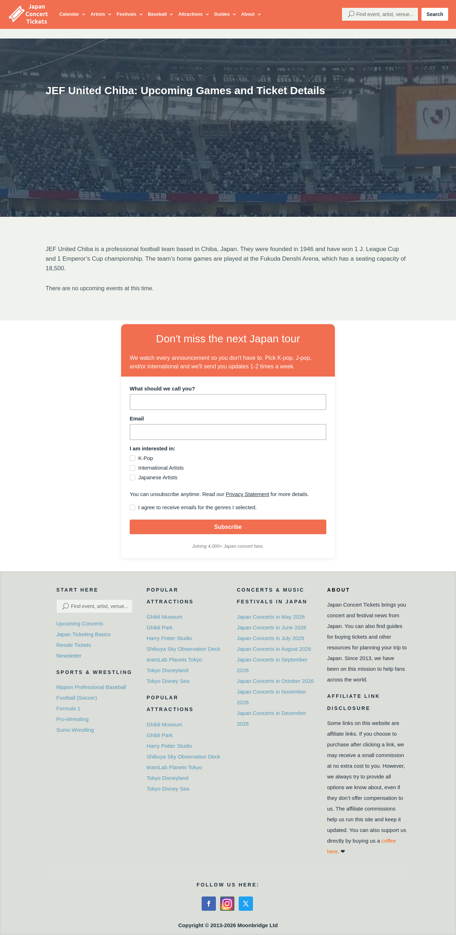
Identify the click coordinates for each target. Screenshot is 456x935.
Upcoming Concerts (79, 623)
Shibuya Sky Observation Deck (183, 649)
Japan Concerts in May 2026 (271, 617)
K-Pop (145, 458)
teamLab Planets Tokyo (174, 659)
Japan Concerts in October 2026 (275, 681)
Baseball (157, 14)
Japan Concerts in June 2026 (271, 627)
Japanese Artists (157, 477)
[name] (228, 402)
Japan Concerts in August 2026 (274, 649)
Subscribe (228, 527)
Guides (222, 14)
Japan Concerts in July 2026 (270, 638)
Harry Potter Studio (169, 638)
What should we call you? (162, 388)
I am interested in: (152, 448)
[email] (228, 432)
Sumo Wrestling (75, 730)
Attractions (190, 14)
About (248, 14)
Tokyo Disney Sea (167, 681)
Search (434, 14)
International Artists (161, 468)
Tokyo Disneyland (167, 670)
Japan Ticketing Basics (83, 634)
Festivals (126, 14)
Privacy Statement (247, 494)
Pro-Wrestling (72, 719)
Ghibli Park (159, 627)
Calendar (69, 14)
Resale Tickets (73, 645)
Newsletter (69, 656)
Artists (97, 14)
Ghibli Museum (164, 617)
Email (137, 418)
